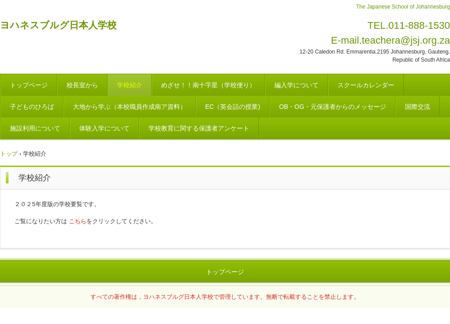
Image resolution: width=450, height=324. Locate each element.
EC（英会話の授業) (232, 106)
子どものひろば (32, 106)
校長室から (82, 85)
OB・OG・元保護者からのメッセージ (332, 106)
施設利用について (35, 128)
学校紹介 (129, 85)
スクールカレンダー (366, 85)
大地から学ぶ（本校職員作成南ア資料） (129, 106)
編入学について (296, 85)
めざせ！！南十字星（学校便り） (208, 85)
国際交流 (417, 106)
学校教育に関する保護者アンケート (198, 128)
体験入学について (104, 128)
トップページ (29, 85)
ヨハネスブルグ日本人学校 (58, 25)
